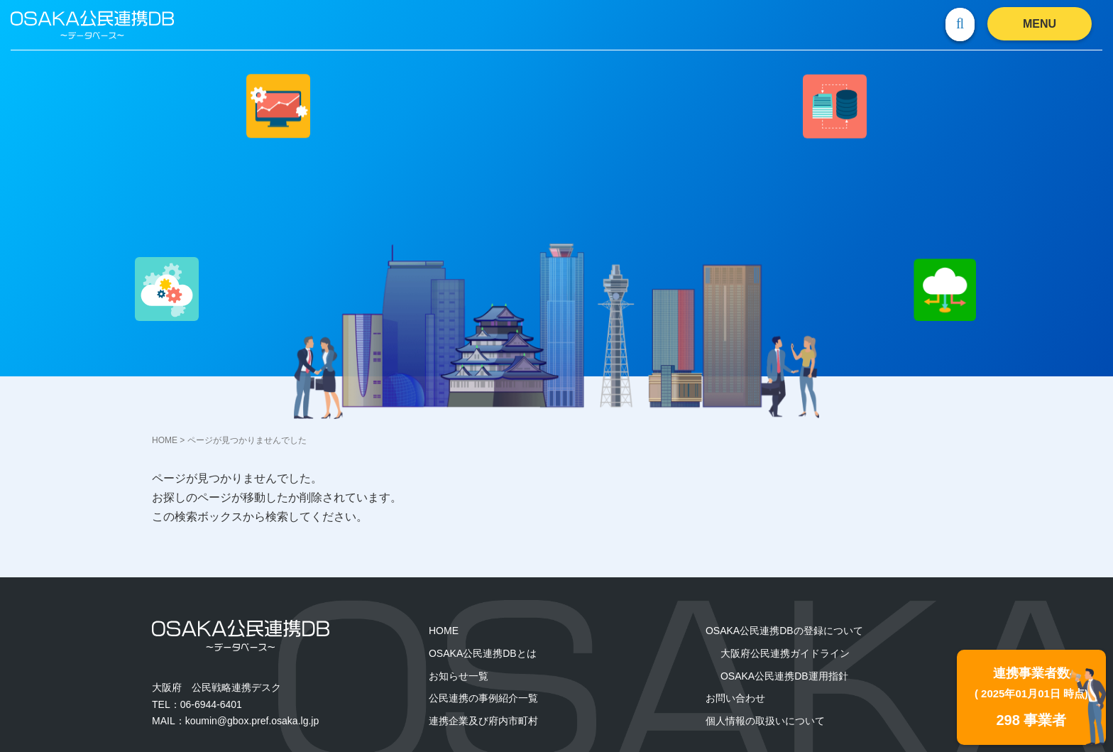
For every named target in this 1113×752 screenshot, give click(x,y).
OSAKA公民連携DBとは (483, 653)
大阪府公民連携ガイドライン (785, 653)
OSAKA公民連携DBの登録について (784, 630)
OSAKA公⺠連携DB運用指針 (784, 676)
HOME (164, 440)
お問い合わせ (735, 698)
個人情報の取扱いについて (765, 720)
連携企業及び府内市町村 (483, 720)
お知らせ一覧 (458, 676)
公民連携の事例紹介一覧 (483, 698)
